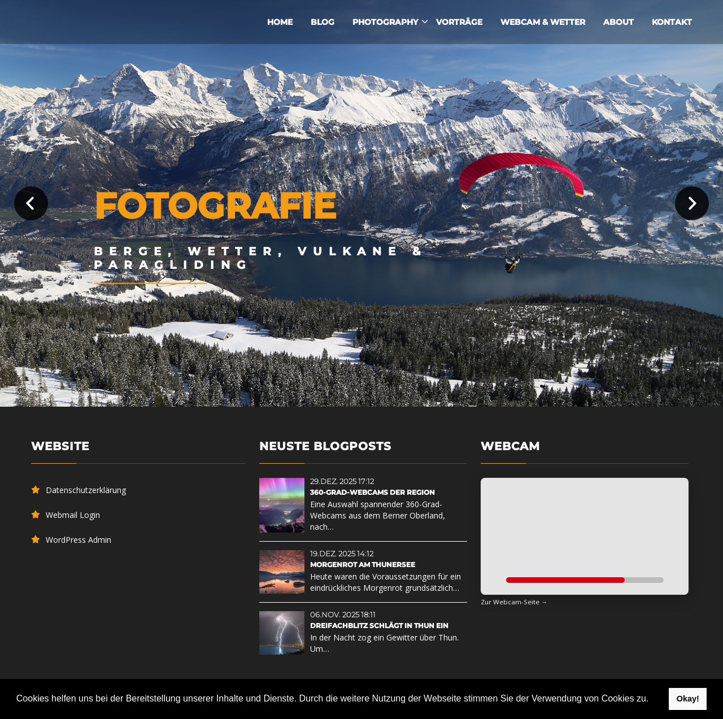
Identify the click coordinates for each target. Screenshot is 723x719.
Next (692, 203)
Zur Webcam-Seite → (514, 602)
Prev (31, 203)
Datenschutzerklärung (86, 490)
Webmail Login (73, 514)
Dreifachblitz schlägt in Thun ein (379, 625)
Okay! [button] (688, 698)
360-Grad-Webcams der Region (372, 492)
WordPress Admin (78, 539)
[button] (653, 699)
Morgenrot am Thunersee (362, 564)
